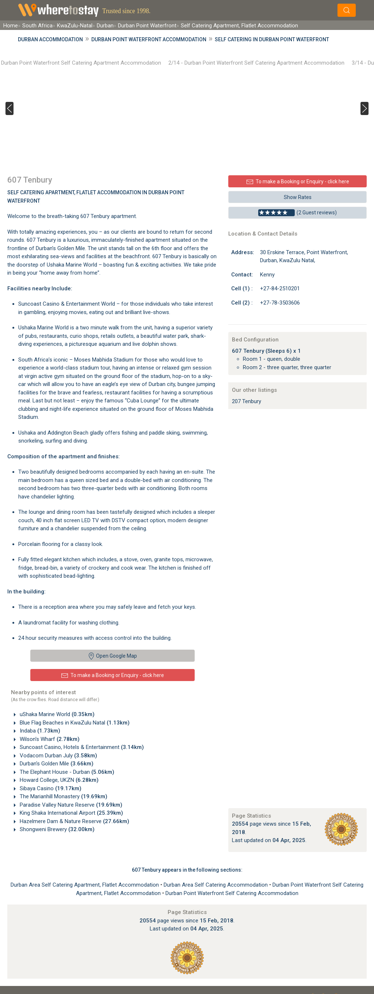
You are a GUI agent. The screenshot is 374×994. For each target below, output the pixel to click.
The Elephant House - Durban (66, 772)
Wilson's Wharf (49, 739)
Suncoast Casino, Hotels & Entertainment (81, 747)
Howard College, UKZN (58, 780)
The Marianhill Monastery (62, 796)
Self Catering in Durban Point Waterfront (272, 39)
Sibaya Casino (49, 788)
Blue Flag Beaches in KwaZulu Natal (74, 722)
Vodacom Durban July (57, 755)
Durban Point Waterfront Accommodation (148, 39)
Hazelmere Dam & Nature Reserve (73, 821)
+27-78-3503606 (280, 302)
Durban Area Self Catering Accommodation (216, 885)
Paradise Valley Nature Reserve (70, 805)
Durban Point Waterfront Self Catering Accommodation (231, 893)
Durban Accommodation (50, 39)
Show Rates (298, 197)
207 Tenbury (246, 401)
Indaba (39, 730)
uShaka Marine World (56, 714)
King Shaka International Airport (70, 813)
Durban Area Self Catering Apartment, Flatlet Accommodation (85, 885)
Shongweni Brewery (56, 829)
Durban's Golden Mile (56, 763)
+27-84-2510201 (280, 288)
